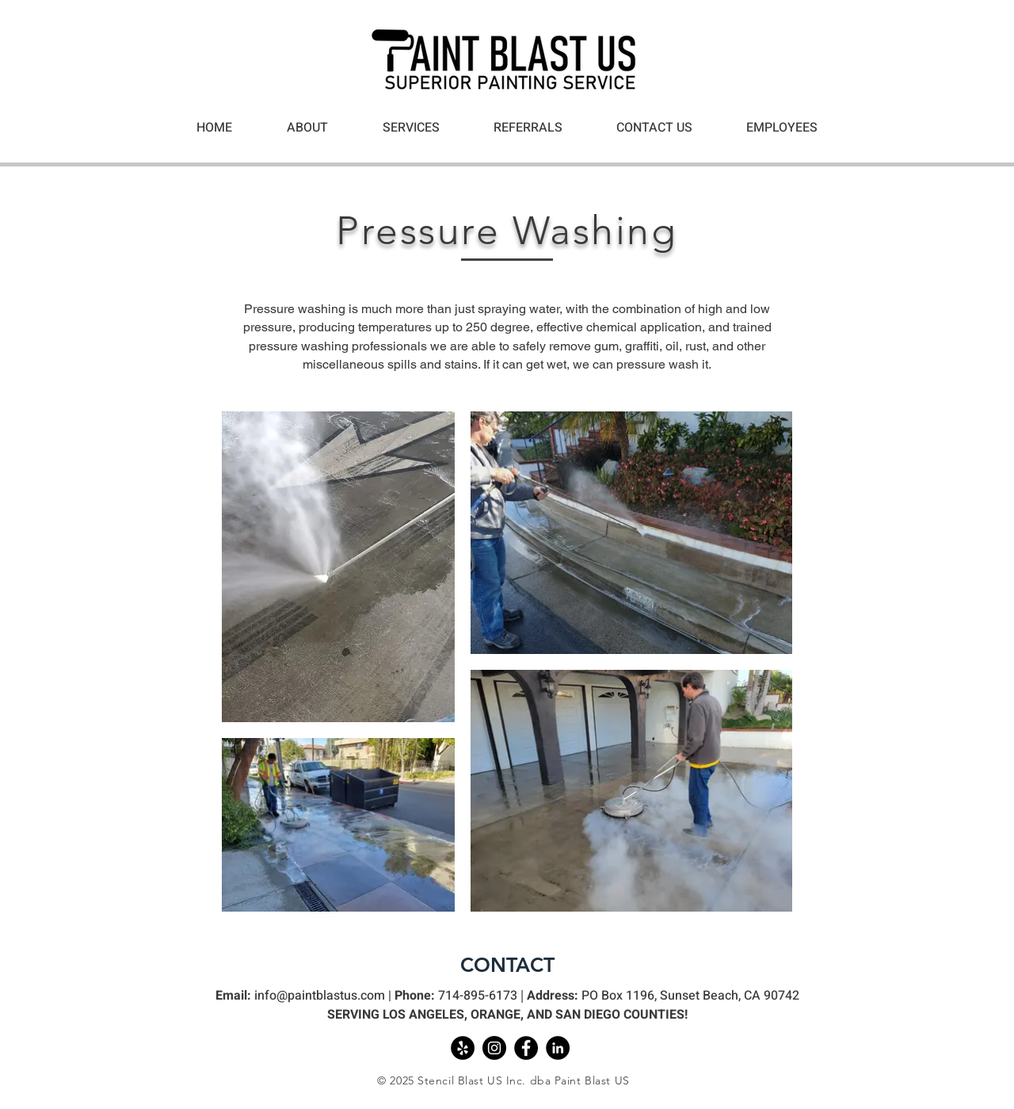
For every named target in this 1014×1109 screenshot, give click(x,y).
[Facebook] (526, 1048)
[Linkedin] (558, 1048)
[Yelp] (463, 1048)
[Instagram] (494, 1048)
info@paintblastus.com (319, 995)
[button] (411, 128)
